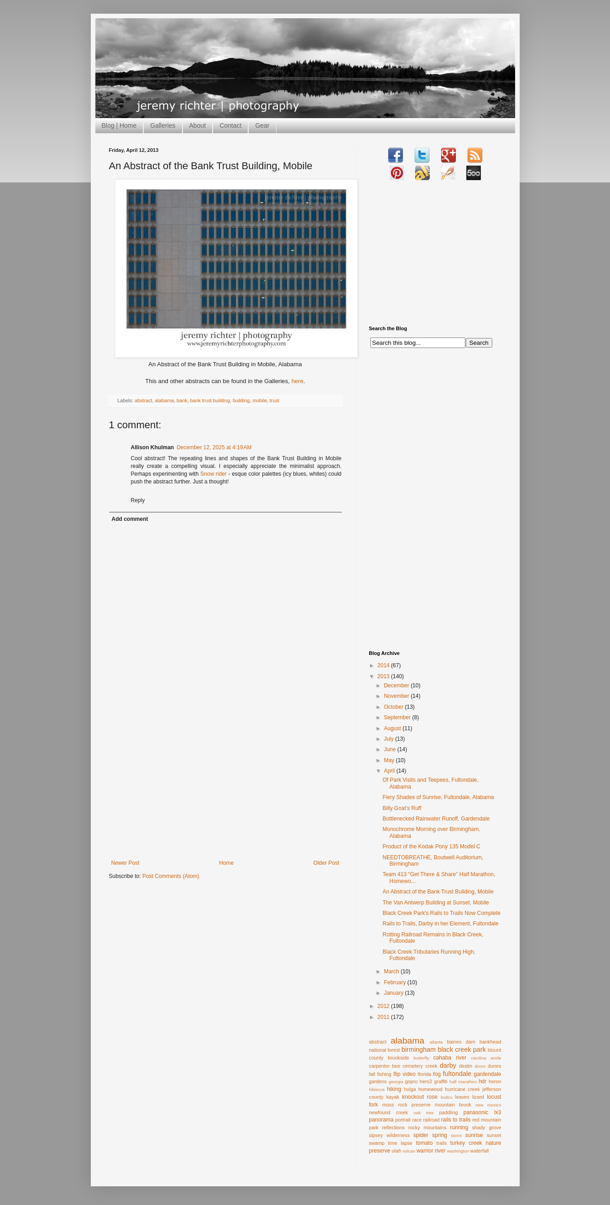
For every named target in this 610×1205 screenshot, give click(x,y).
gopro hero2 (419, 1081)
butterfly (421, 1057)
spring (439, 1135)
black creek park (461, 1049)
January (394, 993)
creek (431, 1066)
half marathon (463, 1081)
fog (437, 1074)
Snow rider (213, 474)
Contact (230, 125)
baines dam (461, 1041)
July (389, 739)
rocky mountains (427, 1127)
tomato (424, 1143)
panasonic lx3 (482, 1112)
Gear (262, 125)
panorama (381, 1120)
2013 (384, 676)
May (390, 760)
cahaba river (450, 1057)
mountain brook (453, 1104)
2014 (384, 665)
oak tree (423, 1112)
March (392, 971)
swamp (377, 1143)
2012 (384, 1006)
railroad (431, 1119)
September (398, 717)
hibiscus (377, 1089)
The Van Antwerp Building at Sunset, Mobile (435, 902)
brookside (398, 1057)
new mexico (488, 1104)
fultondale (457, 1073)
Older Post (326, 863)
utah (396, 1150)
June (390, 749)
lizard (478, 1097)
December (397, 685)
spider (420, 1135)
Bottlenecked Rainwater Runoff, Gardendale (436, 818)
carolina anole (486, 1057)
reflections (393, 1127)
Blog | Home (119, 125)
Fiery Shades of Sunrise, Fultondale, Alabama (438, 797)
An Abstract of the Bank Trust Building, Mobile (437, 891)
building (241, 400)
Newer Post (125, 863)
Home (226, 863)
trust (274, 400)
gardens (378, 1081)
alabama (164, 400)
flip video (404, 1074)
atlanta (436, 1041)
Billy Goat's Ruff (401, 808)
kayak (392, 1097)
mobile (259, 400)
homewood (430, 1089)
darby (448, 1065)
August (393, 728)
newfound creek (388, 1112)
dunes (494, 1066)
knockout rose (420, 1097)
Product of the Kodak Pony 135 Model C (431, 846)
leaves (462, 1097)
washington (458, 1150)
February (395, 982)
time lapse (400, 1143)
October (394, 707)
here (297, 381)
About (197, 125)
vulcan (409, 1150)
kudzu (447, 1097)
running (459, 1127)
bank (182, 400)
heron (495, 1081)
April (390, 771)
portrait (403, 1119)
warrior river (431, 1151)
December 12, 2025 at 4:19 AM (214, 447)
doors (479, 1066)
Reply (138, 500)
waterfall (479, 1150)
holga (410, 1089)
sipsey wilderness (389, 1135)
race (417, 1119)
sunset (494, 1135)
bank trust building (210, 400)
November (397, 696)
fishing (384, 1074)
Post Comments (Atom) (170, 876)
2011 (384, 1017)
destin (465, 1066)
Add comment (130, 519)
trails (441, 1143)
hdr (482, 1081)
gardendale (487, 1074)
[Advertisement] (225, 791)
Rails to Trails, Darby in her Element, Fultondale (440, 923)
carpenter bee (385, 1066)
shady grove (486, 1127)
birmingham (418, 1049)
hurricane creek (462, 1089)
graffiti (441, 1081)
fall (372, 1074)
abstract (143, 400)
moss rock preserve (406, 1104)
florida (424, 1074)
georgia (396, 1081)
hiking (394, 1089)
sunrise (474, 1135)
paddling (448, 1112)
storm (456, 1135)
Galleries (162, 125)
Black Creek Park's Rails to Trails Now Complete (441, 913)
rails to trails (456, 1120)
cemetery (413, 1066)
